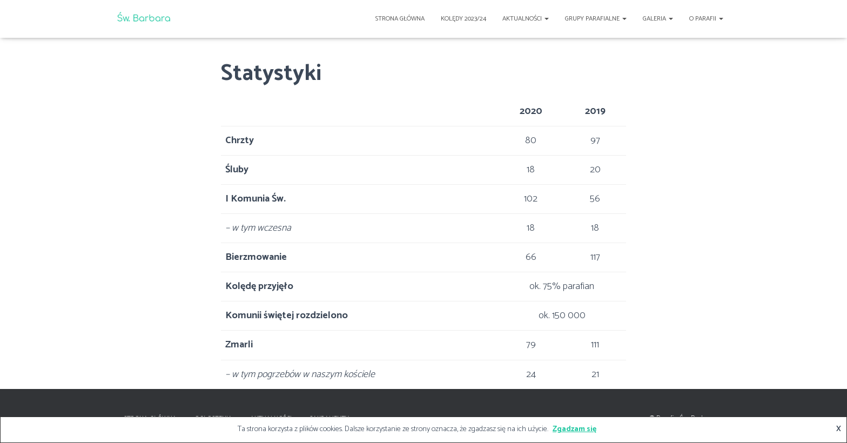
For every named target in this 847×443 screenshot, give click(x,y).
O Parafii (706, 19)
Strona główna (400, 19)
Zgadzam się (574, 429)
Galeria (658, 19)
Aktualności (525, 19)
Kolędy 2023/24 (463, 19)
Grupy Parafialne (596, 19)
